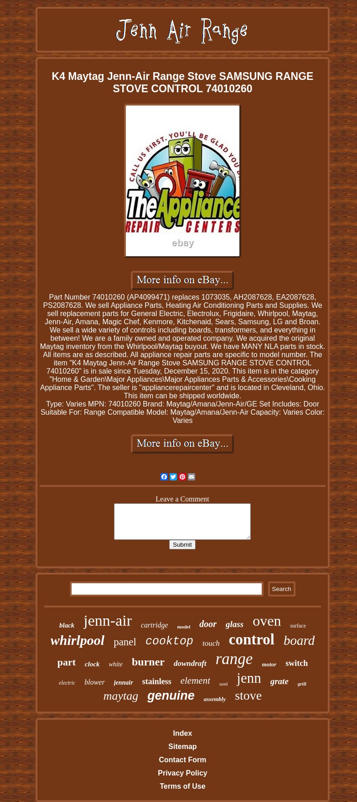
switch (296, 663)
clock (92, 664)
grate (279, 681)
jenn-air (107, 620)
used (223, 683)
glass (234, 624)
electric (67, 683)
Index (182, 733)
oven (267, 620)
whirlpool (77, 640)
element (195, 680)
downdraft (190, 663)
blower (94, 682)
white (116, 664)
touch (211, 643)
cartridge (154, 625)
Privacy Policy (182, 773)
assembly (215, 699)
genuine (171, 695)
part (66, 662)
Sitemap (182, 746)
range (234, 659)
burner (148, 662)
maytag (121, 695)
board (299, 640)
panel (125, 642)
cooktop (169, 641)
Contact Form (182, 760)
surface (298, 626)
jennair (123, 682)
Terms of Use (182, 786)
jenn (249, 678)
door (208, 624)
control (251, 639)
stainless (156, 681)
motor (269, 664)
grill (302, 683)
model (184, 626)
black (66, 625)
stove (248, 695)
